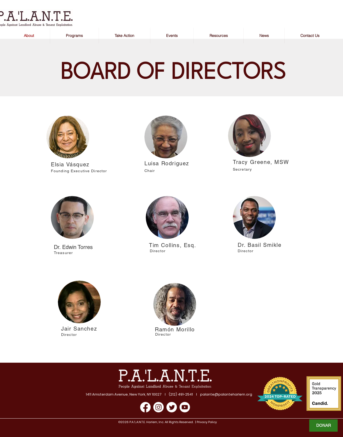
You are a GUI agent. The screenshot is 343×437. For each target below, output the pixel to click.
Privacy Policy (206, 422)
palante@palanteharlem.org (226, 394)
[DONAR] (323, 425)
